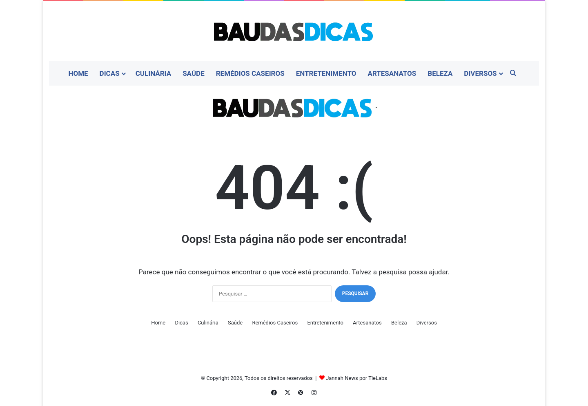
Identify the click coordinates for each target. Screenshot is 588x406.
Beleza (440, 73)
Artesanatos (392, 73)
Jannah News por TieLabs (356, 378)
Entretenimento (326, 73)
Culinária (154, 73)
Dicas (110, 73)
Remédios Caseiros (250, 73)
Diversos (480, 73)
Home (78, 73)
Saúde (194, 73)
